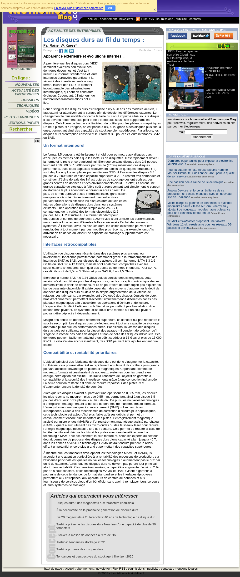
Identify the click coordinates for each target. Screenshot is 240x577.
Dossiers (30, 100)
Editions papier (24, 123)
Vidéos (32, 111)
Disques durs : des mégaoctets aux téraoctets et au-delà (95, 503)
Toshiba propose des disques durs (79, 549)
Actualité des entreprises (25, 92)
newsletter (126, 19)
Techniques (28, 106)
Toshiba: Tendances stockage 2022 (80, 542)
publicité (181, 19)
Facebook (177, 36)
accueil (92, 19)
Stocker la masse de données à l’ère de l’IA (86, 535)
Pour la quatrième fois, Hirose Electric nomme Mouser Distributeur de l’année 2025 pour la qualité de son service (201, 173)
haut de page (53, 568)
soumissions (164, 19)
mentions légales (186, 568)
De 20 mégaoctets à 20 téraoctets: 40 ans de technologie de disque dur (105, 517)
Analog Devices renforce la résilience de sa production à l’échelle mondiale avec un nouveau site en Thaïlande (199, 194)
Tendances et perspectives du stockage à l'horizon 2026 (94, 556)
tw (66, 51)
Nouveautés (27, 85)
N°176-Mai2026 (21, 68)
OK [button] (110, 8)
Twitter (200, 36)
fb (61, 51)
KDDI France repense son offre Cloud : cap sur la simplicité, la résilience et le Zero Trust (182, 57)
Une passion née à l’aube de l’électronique (195, 182)
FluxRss (223, 36)
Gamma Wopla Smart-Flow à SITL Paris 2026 (220, 93)
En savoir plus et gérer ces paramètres (78, 8)
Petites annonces (21, 117)
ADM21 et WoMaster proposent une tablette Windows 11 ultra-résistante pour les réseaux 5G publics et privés (199, 225)
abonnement (108, 19)
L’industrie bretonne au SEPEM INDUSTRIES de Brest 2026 (220, 73)
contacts (195, 19)
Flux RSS (145, 19)
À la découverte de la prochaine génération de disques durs (97, 510)
